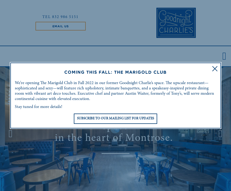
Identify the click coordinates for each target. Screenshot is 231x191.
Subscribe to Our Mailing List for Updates (115, 118)
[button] (214, 68)
